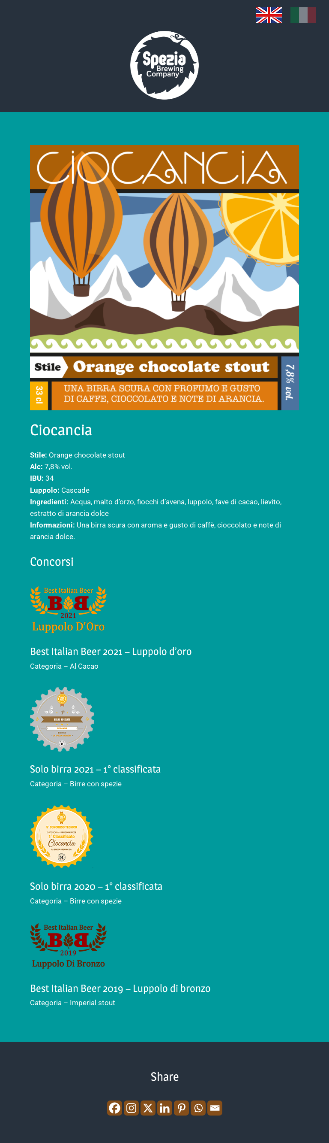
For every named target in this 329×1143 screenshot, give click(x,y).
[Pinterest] (181, 1108)
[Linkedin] (164, 1108)
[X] (148, 1108)
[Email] (214, 1108)
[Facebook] (114, 1108)
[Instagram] (131, 1108)
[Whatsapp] (198, 1108)
